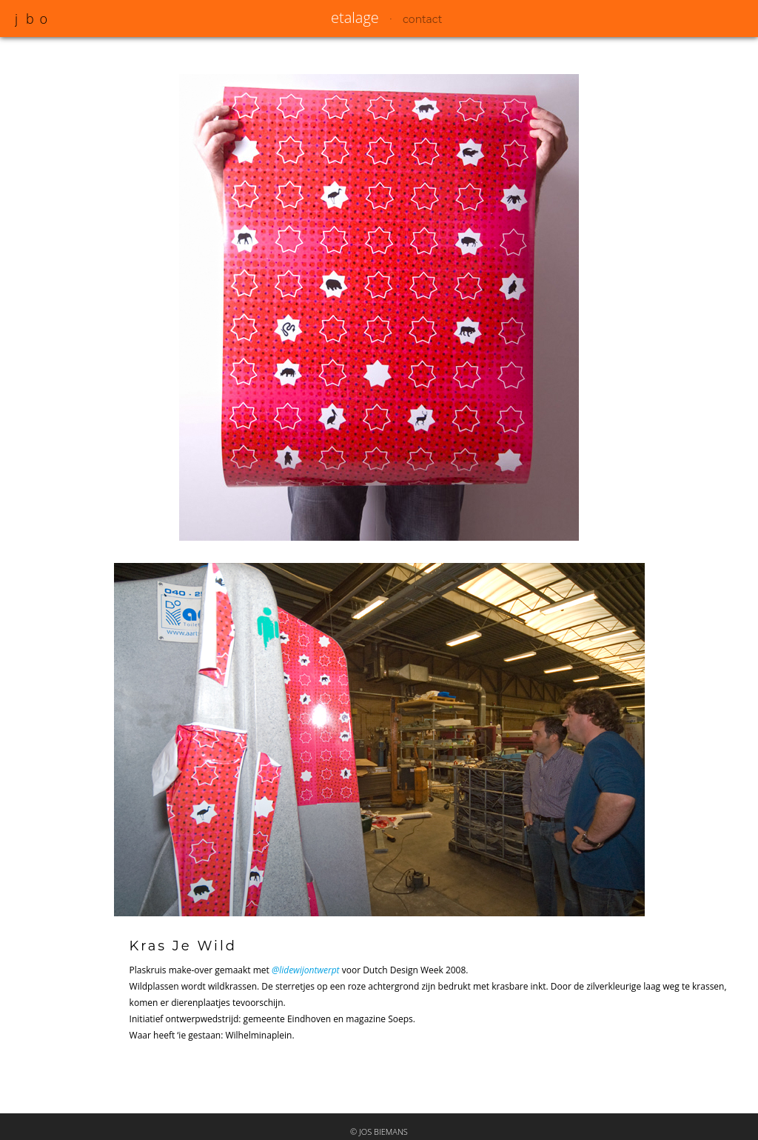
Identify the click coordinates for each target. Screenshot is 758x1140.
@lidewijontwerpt (306, 970)
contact (422, 19)
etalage (355, 17)
